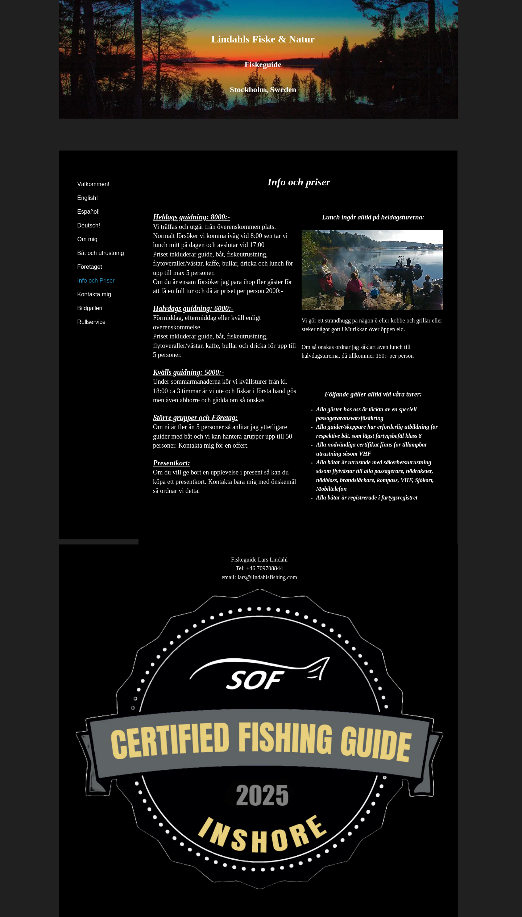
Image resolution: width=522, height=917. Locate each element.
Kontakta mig (94, 294)
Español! (88, 212)
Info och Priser (96, 280)
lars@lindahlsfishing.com (267, 577)
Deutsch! (88, 225)
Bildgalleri (89, 308)
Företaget (89, 267)
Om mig (87, 239)
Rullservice (91, 322)
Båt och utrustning (100, 253)
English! (87, 198)
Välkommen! (93, 184)
